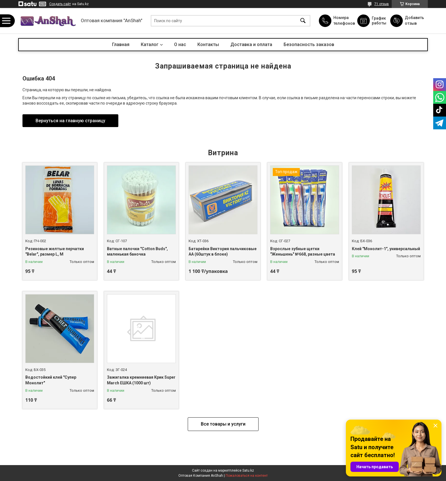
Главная (120, 44)
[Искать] (303, 21)
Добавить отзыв (414, 20)
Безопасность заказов (309, 44)
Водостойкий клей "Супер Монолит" (50, 380)
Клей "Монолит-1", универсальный (386, 248)
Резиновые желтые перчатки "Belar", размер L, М (54, 251)
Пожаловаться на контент (247, 476)
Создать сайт (60, 4)
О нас (180, 44)
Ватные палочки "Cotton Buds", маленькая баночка (137, 251)
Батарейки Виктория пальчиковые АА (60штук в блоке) (223, 251)
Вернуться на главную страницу (70, 120)
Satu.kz (248, 470)
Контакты (208, 44)
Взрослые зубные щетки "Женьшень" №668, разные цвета (302, 251)
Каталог (149, 44)
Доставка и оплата (251, 44)
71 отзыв (381, 4)
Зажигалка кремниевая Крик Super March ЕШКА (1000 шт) (141, 380)
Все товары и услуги (223, 424)
